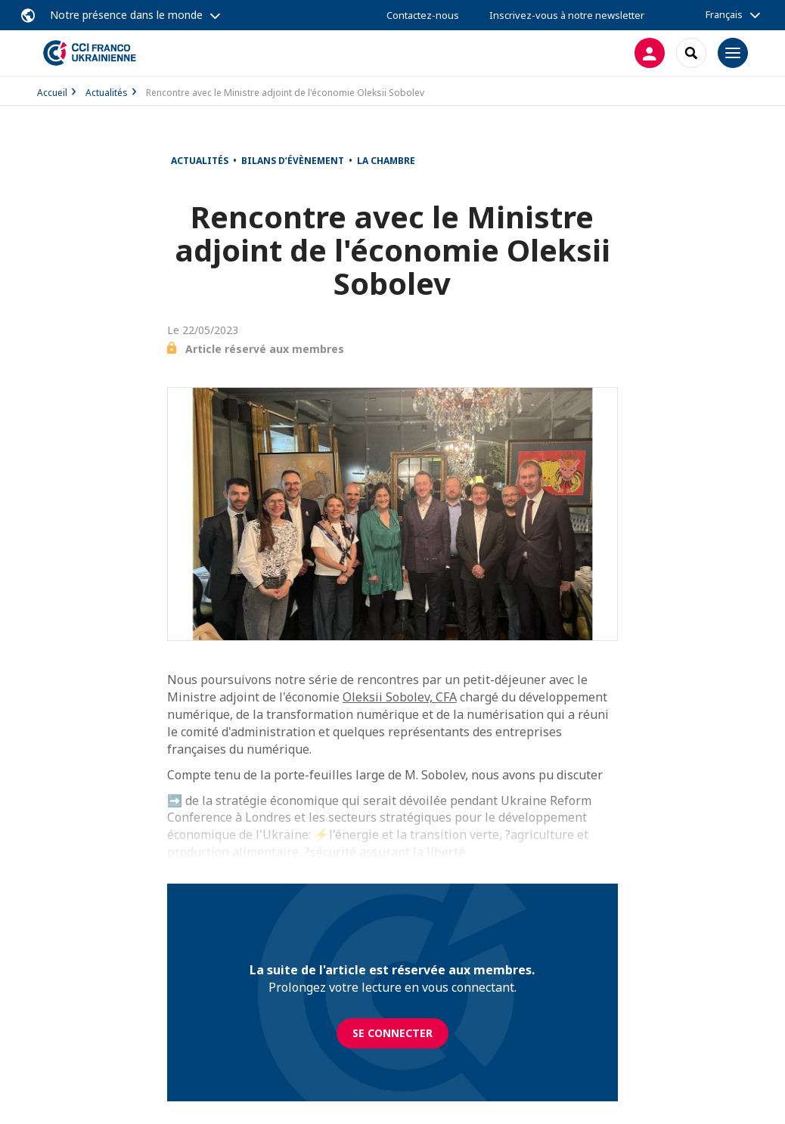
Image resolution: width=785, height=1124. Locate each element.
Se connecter (392, 1033)
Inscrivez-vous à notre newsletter (566, 15)
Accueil (52, 92)
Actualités (106, 92)
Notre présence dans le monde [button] (126, 15)
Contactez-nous (422, 15)
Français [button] (724, 14)
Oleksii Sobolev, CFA (400, 697)
